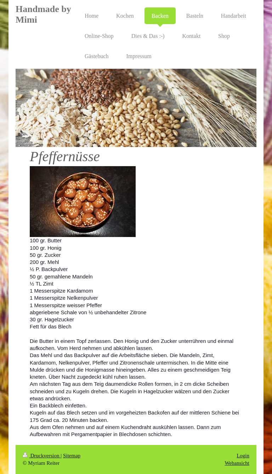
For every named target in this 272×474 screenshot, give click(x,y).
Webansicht (237, 463)
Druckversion (42, 455)
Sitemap (71, 455)
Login (243, 455)
